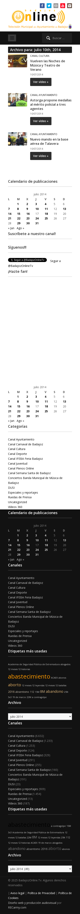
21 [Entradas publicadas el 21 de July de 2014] (9, 218)
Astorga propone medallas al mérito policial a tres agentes (51, 104)
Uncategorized (17, 502)
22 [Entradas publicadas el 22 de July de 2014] (18, 218)
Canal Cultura (39, 56)
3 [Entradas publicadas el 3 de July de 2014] (36, 204)
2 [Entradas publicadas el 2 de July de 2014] (27, 204)
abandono (54, 691)
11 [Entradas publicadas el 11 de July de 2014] (46, 209)
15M (37, 692)
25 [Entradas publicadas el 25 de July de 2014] (46, 218)
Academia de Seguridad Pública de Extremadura (34, 664)
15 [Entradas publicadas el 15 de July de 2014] (18, 214)
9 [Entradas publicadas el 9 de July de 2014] (27, 209)
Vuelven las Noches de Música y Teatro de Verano (47, 65)
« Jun (11, 228)
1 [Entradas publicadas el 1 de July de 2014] (18, 204)
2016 (11, 692)
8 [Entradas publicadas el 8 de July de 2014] (18, 209)
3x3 (10, 697)
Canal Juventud (17, 463)
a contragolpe (39, 697)
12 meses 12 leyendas (33, 685)
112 (32, 692)
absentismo (22, 692)
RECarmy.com (17, 907)
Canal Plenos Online (21, 468)
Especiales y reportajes (23, 492)
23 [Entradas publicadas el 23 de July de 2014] (28, 218)
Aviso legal (17, 893)
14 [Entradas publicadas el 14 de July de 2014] (9, 214)
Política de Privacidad (41, 893)
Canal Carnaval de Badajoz (25, 444)
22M (29, 697)
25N (66, 692)
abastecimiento (29, 676)
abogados (65, 664)
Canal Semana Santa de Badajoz (29, 473)
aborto (14, 684)
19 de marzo (19, 697)
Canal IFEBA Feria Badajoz (25, 459)
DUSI (11, 488)
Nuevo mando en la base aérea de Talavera (49, 141)
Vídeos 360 (15, 507)
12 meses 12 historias (19, 669)
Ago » (20, 228)
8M (42, 691)
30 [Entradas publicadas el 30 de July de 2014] (28, 223)
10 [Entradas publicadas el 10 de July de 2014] (37, 209)
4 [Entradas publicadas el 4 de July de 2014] (45, 204)
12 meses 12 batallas (55, 685)
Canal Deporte (17, 454)
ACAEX (54, 677)
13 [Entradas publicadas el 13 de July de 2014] (64, 209)
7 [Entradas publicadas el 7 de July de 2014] (9, 209)
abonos (62, 677)
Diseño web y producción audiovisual (32, 903)
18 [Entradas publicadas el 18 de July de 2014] (46, 214)
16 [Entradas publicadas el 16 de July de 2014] (28, 214)
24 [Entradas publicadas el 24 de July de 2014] (37, 218)
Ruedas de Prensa (20, 497)
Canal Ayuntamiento (43, 95)
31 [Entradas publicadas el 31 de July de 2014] (37, 223)
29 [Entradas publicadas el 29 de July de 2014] (18, 223)
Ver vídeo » (40, 82)
